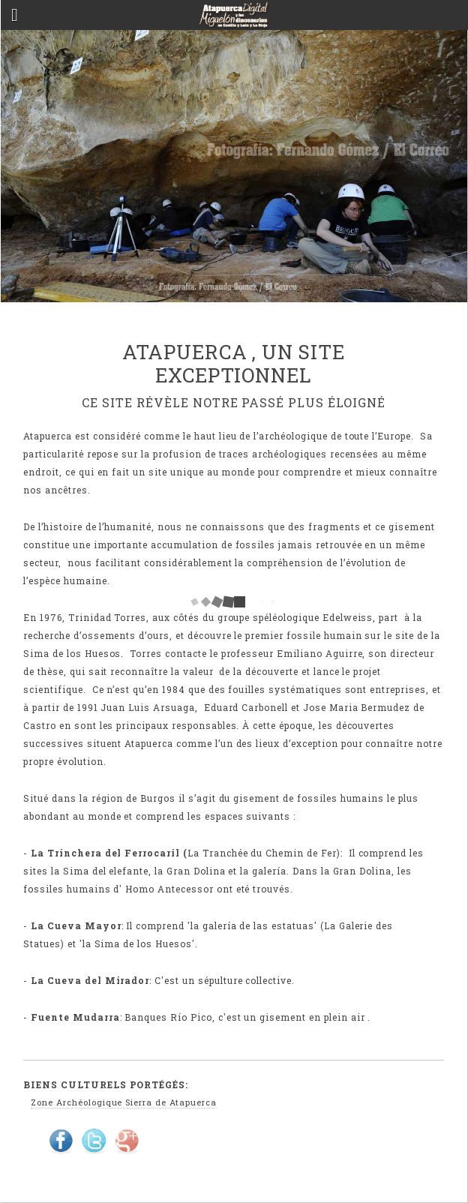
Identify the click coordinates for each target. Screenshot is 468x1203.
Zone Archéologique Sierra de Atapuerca (123, 1102)
